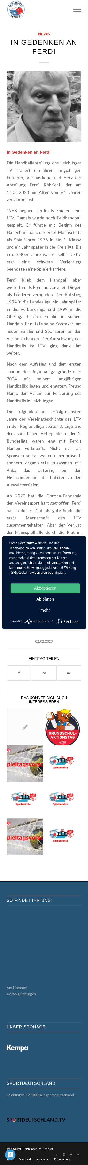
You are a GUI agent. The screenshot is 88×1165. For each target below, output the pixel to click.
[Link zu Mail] (77, 1154)
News (44, 34)
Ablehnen (45, 599)
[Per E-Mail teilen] (69, 673)
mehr (45, 610)
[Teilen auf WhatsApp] (44, 673)
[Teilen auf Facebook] (19, 673)
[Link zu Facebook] (56, 1154)
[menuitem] (75, 9)
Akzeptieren (45, 588)
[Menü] (75, 9)
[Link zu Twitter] (70, 1154)
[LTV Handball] (36, 9)
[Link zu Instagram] (63, 1154)
